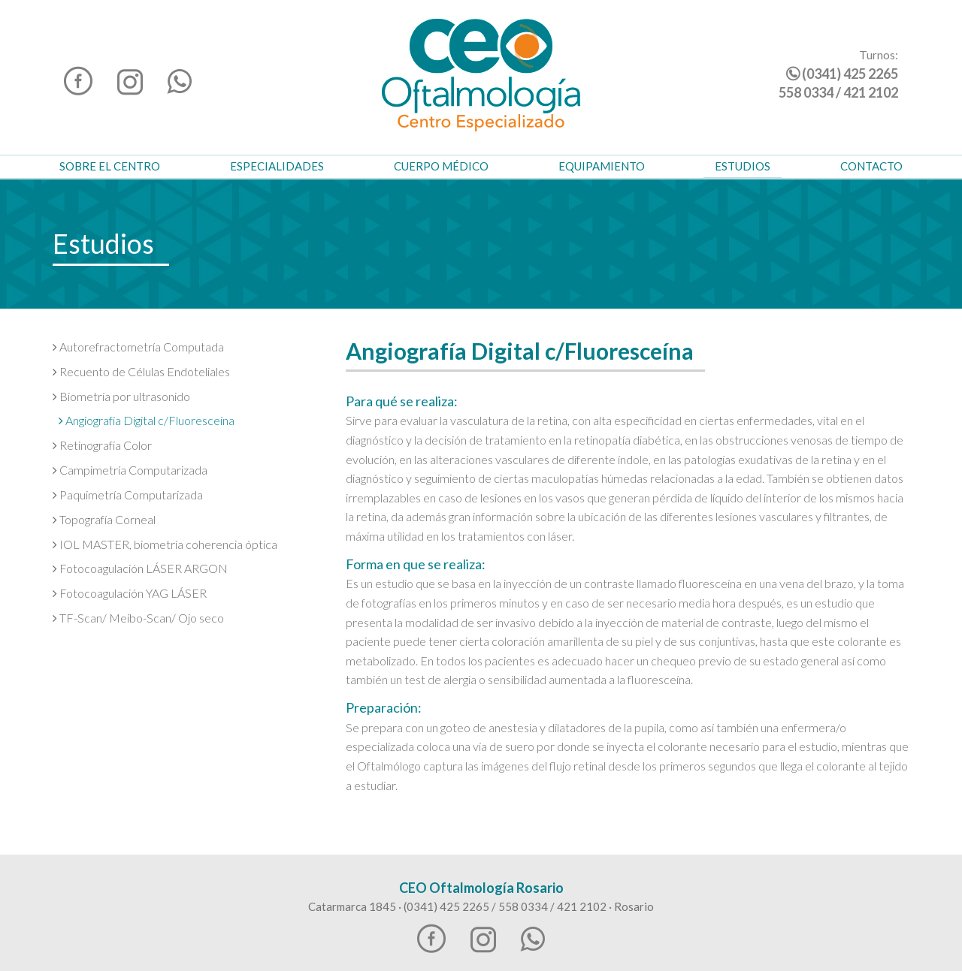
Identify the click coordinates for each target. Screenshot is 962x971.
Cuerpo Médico (441, 166)
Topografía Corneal (104, 519)
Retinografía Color (102, 445)
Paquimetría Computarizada (128, 494)
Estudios (742, 166)
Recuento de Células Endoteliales (141, 371)
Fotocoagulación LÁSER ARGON (140, 568)
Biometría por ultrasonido (121, 396)
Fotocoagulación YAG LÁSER (130, 593)
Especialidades (277, 166)
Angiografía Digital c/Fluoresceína (146, 420)
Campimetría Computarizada (130, 470)
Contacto (871, 166)
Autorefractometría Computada (138, 346)
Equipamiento (601, 166)
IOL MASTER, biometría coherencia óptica (165, 544)
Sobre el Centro (109, 166)
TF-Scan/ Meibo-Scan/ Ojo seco (138, 618)
